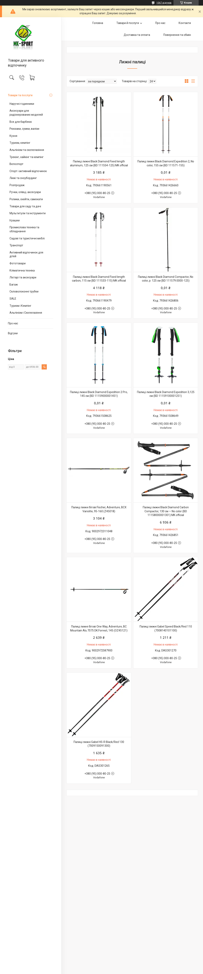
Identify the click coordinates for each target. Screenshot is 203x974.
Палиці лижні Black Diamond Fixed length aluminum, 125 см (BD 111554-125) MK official (99, 163)
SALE (13, 298)
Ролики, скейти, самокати (26, 199)
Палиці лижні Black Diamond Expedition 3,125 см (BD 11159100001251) (165, 394)
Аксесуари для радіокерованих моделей (26, 112)
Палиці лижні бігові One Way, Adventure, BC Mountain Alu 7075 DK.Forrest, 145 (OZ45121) (98, 628)
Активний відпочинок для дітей (26, 254)
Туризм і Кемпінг (20, 305)
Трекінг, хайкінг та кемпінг (27, 157)
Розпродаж (17, 185)
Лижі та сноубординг (23, 178)
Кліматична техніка (22, 270)
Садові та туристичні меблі (27, 238)
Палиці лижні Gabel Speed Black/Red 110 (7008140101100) (166, 628)
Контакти (185, 23)
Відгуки (13, 333)
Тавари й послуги (127, 23)
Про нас (13, 323)
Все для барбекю (21, 121)
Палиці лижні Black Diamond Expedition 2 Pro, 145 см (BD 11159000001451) (99, 394)
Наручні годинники (22, 103)
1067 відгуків (163, 2)
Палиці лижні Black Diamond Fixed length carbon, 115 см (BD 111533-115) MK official (99, 278)
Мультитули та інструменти (28, 213)
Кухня (13, 135)
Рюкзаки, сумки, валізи (24, 128)
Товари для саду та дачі (25, 206)
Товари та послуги (20, 95)
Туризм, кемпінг (20, 142)
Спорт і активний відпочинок (28, 171)
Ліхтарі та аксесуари (23, 277)
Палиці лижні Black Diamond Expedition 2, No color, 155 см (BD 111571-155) (165, 163)
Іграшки (15, 220)
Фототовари (18, 263)
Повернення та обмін (177, 34)
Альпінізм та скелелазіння (27, 149)
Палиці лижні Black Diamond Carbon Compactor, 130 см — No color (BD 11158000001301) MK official (166, 511)
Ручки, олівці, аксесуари (25, 192)
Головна (97, 23)
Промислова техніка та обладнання (24, 229)
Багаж (14, 284)
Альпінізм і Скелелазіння (26, 312)
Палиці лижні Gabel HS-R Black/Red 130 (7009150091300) (99, 743)
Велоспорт (16, 164)
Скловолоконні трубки (24, 291)
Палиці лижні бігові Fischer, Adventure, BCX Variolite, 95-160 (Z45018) (98, 509)
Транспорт (16, 245)
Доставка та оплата (137, 34)
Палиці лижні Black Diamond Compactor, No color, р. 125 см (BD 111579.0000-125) (165, 278)
